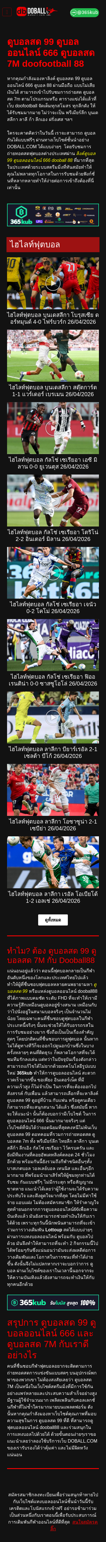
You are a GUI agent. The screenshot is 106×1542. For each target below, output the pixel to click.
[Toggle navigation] (7, 12)
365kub (24, 1073)
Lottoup (53, 1229)
